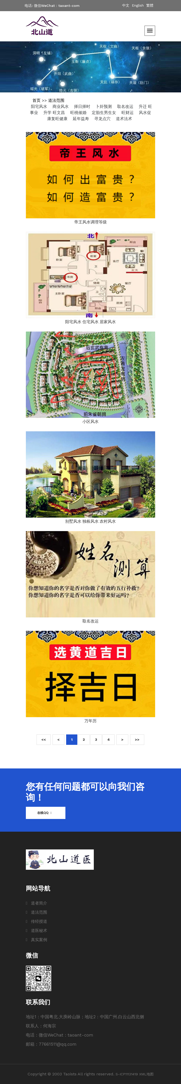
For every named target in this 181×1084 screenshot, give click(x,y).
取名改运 (126, 106)
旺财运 (128, 112)
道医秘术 (39, 930)
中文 (126, 5)
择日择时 (83, 106)
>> (137, 739)
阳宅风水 (39, 106)
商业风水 (61, 106)
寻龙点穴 (103, 118)
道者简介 (39, 903)
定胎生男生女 (104, 112)
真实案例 (39, 939)
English (138, 5)
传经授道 (39, 921)
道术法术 (124, 118)
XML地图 (146, 1074)
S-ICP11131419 (127, 1074)
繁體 (149, 5)
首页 (36, 100)
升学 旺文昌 (54, 112)
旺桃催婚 (79, 112)
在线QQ (44, 813)
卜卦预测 (104, 106)
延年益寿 (81, 118)
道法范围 (56, 100)
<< (43, 739)
